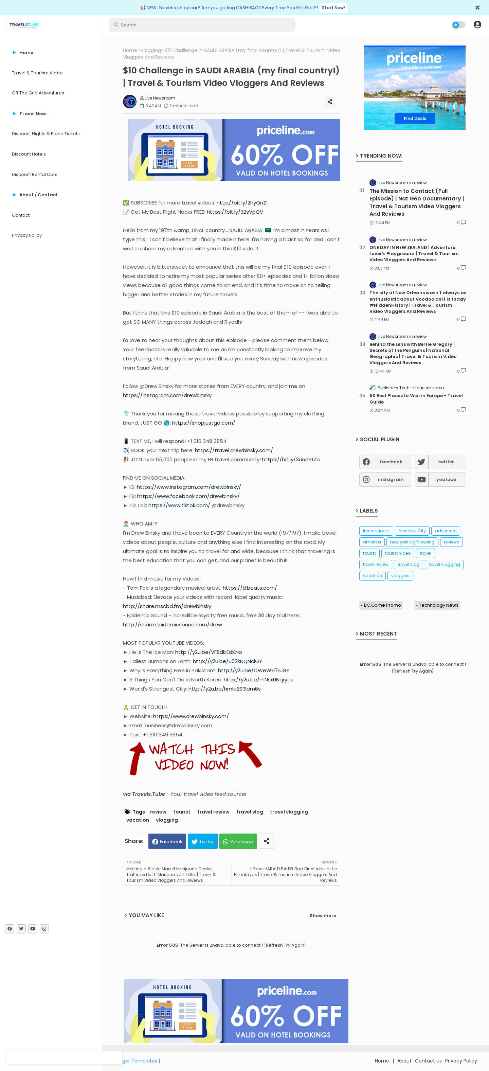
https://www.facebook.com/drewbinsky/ (188, 496)
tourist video (398, 553)
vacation (137, 820)
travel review (213, 812)
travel (425, 553)
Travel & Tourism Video (37, 73)
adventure (445, 531)
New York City (412, 531)
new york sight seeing (412, 542)
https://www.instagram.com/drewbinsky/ (189, 486)
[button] (477, 25)
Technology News (438, 605)
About (404, 1060)
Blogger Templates (134, 1060)
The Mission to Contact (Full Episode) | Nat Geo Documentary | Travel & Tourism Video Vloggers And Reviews (416, 203)
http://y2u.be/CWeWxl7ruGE (253, 670)
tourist (182, 812)
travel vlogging (289, 812)
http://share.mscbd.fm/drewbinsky (167, 606)
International (376, 531)
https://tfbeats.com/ (250, 587)
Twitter (206, 841)
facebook (391, 462)
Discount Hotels (29, 154)
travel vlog (249, 812)
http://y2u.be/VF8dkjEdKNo (208, 652)
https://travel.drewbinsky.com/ (234, 450)
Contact (21, 215)
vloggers (400, 575)
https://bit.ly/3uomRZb (291, 459)
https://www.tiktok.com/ (179, 505)
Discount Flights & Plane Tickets (46, 133)
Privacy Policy (27, 235)
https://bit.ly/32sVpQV (235, 211)
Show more (323, 915)
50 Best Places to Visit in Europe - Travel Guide (416, 399)
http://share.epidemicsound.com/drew (172, 624)
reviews (451, 542)
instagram (391, 479)
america (372, 542)
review (158, 812)
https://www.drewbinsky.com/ (191, 716)
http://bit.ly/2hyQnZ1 (242, 202)
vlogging (151, 50)
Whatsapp (241, 841)
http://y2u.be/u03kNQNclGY (227, 661)
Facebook (171, 841)
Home (130, 50)
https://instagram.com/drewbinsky (167, 395)
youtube (446, 479)
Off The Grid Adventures (38, 93)
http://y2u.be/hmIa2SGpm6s (224, 688)
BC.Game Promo (382, 605)
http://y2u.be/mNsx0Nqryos (258, 679)
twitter (446, 462)
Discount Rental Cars (34, 174)
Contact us (428, 1060)
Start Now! (333, 8)
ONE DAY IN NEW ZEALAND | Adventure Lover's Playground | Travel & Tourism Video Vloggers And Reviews (414, 254)
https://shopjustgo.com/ (203, 422)
